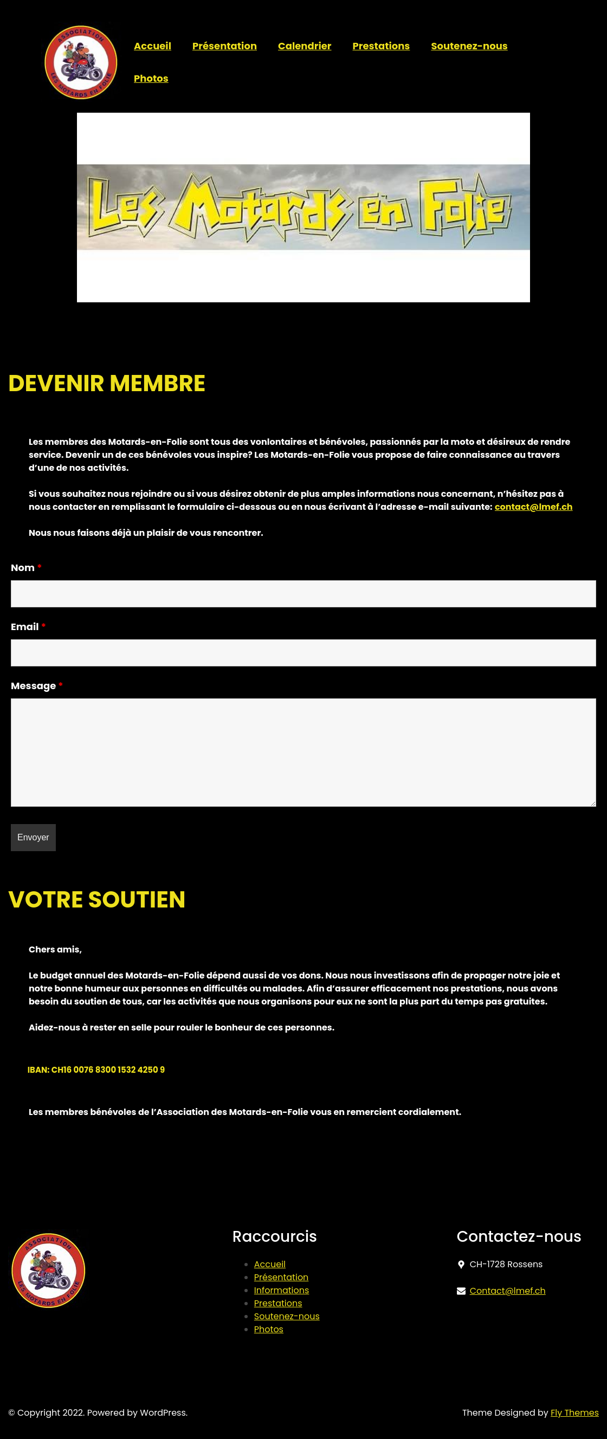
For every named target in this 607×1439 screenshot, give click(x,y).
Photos (268, 1329)
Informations (281, 1290)
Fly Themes (575, 1412)
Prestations (278, 1303)
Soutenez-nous (287, 1316)
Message (37, 685)
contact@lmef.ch (534, 507)
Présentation (281, 1277)
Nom (26, 567)
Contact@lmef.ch (508, 1291)
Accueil (270, 1264)
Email (28, 626)
